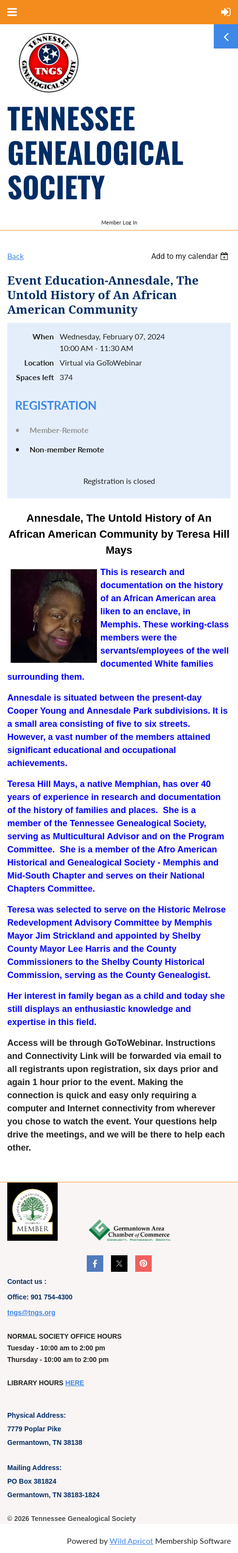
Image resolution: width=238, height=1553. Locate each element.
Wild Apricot (131, 1540)
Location (39, 362)
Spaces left (35, 377)
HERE (74, 1383)
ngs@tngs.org (33, 1312)
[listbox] (191, 256)
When (43, 336)
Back (15, 255)
